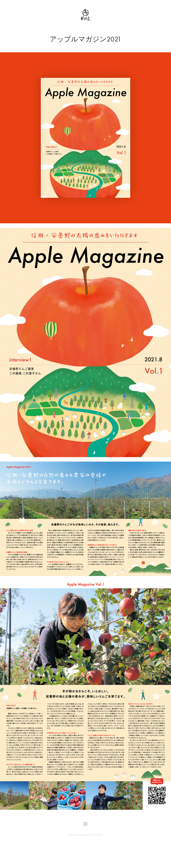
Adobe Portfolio (93, 835)
